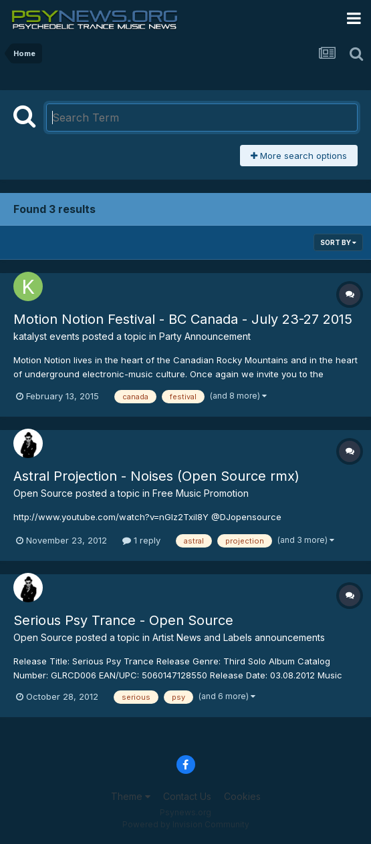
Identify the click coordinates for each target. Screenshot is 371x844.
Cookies (242, 796)
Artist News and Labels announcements (238, 637)
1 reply (141, 540)
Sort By (338, 242)
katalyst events (46, 336)
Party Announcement (205, 336)
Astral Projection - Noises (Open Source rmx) (156, 476)
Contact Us (187, 796)
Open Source (43, 493)
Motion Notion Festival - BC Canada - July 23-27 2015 (182, 319)
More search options (299, 155)
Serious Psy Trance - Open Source (123, 620)
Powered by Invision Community (185, 824)
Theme (130, 796)
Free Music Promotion (200, 493)
